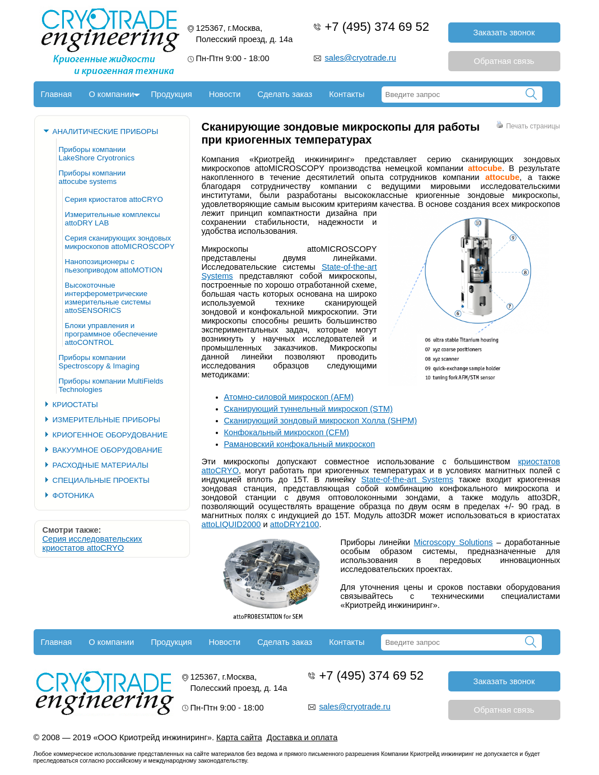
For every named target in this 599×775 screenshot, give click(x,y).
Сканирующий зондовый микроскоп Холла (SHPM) (320, 420)
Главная (56, 94)
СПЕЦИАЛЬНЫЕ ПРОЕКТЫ (101, 480)
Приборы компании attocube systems (92, 177)
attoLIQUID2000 (231, 524)
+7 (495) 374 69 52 (377, 27)
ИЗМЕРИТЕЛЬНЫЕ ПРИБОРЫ (106, 420)
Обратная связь (504, 61)
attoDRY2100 (294, 524)
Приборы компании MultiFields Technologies (111, 385)
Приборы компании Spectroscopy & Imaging (99, 361)
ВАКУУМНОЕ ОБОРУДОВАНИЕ (108, 450)
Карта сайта (239, 737)
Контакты (346, 94)
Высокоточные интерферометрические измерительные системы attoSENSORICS (108, 298)
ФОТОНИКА (73, 495)
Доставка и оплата (302, 737)
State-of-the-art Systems (407, 479)
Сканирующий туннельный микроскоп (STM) (308, 408)
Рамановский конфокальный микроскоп (299, 444)
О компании (111, 94)
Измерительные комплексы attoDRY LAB (112, 218)
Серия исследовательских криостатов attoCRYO (92, 543)
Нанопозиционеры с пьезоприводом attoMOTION (113, 265)
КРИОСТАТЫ (75, 404)
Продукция (171, 94)
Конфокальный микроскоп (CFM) (287, 432)
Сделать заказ (284, 94)
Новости (225, 94)
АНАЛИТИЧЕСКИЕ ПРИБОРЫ (106, 131)
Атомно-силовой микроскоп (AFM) (289, 397)
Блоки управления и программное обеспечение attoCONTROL (111, 334)
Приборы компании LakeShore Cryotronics (97, 153)
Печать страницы (528, 126)
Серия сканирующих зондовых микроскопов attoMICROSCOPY (120, 242)
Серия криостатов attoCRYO (114, 199)
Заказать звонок (504, 32)
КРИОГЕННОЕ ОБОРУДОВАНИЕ (110, 435)
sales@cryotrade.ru (360, 57)
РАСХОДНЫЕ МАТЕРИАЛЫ (100, 465)
